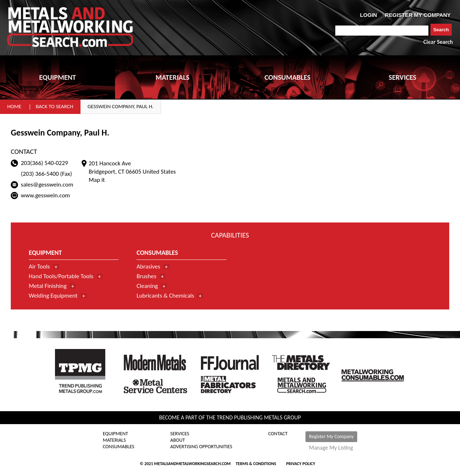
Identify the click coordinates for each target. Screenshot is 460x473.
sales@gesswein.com (47, 184)
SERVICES (403, 77)
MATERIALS (172, 77)
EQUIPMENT (57, 77)
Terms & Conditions (256, 463)
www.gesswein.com (45, 195)
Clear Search (438, 41)
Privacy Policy (300, 463)
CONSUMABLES (287, 77)
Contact (278, 433)
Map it (97, 180)
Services (179, 433)
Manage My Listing (331, 448)
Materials (114, 440)
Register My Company (331, 436)
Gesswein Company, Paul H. (121, 106)
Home (14, 106)
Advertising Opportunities (201, 446)
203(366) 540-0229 (44, 163)
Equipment (115, 433)
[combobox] (381, 31)
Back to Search (54, 106)
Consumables (118, 446)
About (177, 440)
